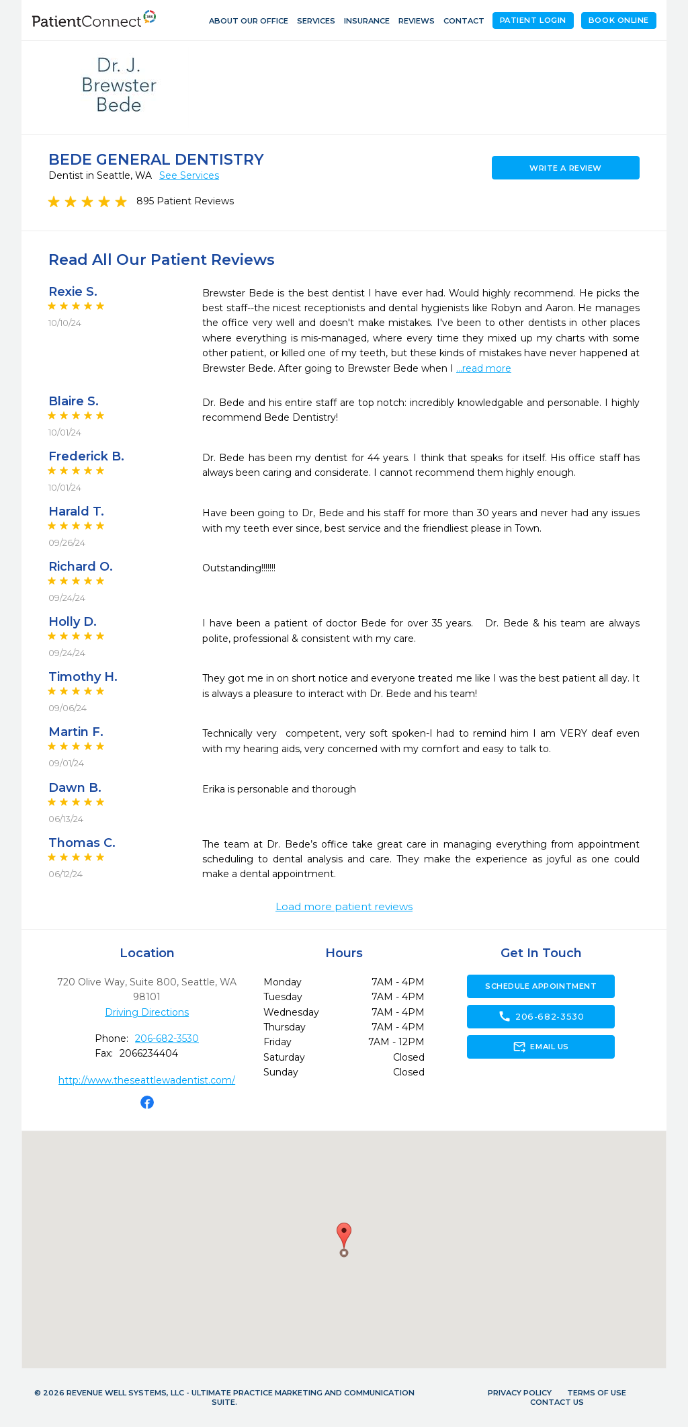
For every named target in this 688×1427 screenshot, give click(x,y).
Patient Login (533, 20)
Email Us (540, 1046)
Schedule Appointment (541, 986)
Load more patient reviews (344, 907)
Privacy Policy (520, 1392)
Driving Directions (147, 1012)
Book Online (619, 20)
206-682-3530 (167, 1038)
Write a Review (565, 168)
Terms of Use (596, 1392)
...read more (483, 368)
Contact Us (557, 1402)
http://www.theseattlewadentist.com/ (146, 1080)
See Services (189, 175)
